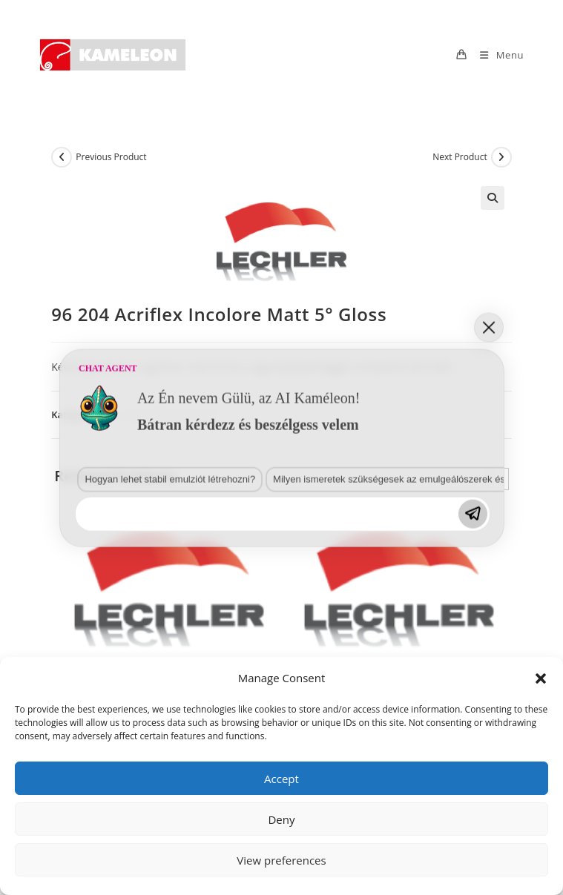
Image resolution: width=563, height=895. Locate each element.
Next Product (459, 157)
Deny (281, 819)
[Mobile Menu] (496, 55)
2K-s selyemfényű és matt (159, 414)
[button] (540, 678)
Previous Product (111, 157)
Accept (281, 778)
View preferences (281, 860)
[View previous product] (61, 157)
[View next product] (501, 157)
